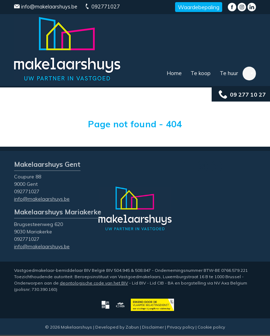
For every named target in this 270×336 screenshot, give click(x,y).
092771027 (102, 7)
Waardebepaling (198, 7)
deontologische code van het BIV (94, 283)
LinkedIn (252, 7)
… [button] (247, 73)
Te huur (229, 73)
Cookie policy (211, 327)
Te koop (201, 73)
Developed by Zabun (117, 327)
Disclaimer (153, 327)
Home (174, 73)
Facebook (232, 7)
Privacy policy (180, 327)
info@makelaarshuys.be (45, 7)
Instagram (242, 7)
